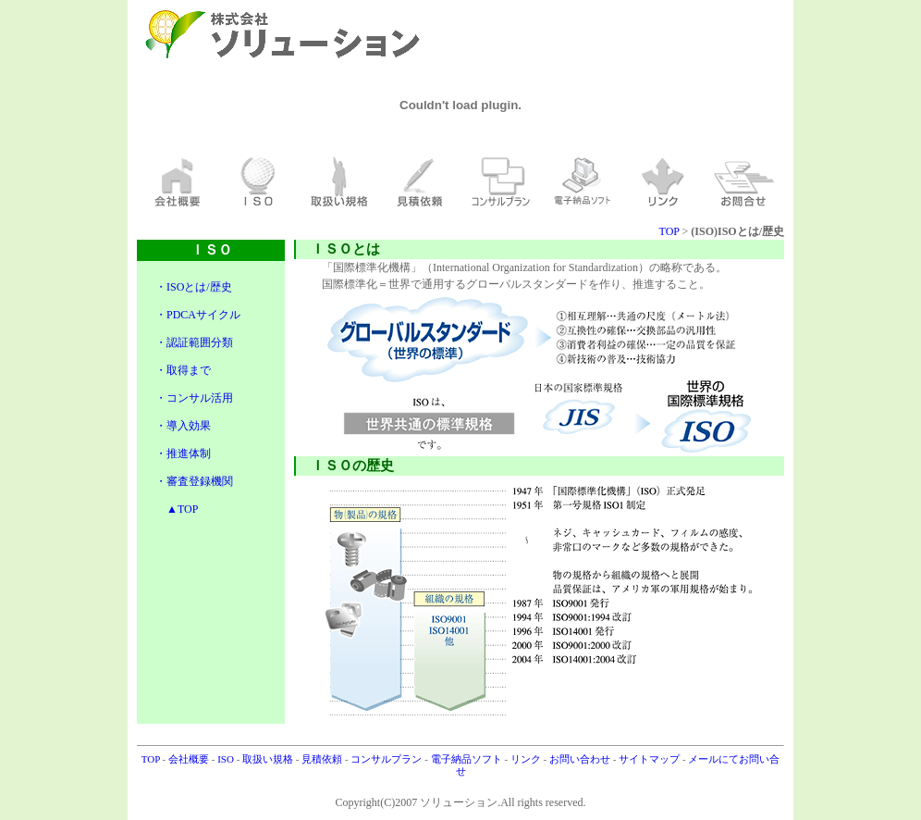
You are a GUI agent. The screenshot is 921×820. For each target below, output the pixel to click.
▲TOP (176, 509)
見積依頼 (323, 758)
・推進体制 (183, 453)
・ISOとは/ (182, 286)
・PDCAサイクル (197, 314)
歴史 (221, 286)
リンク (527, 758)
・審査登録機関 (194, 481)
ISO (226, 758)
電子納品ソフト (468, 758)
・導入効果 (183, 425)
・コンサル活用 (194, 397)
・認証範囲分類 (194, 342)
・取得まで (183, 370)
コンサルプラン (387, 758)
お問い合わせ (581, 758)
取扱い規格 (269, 758)
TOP (669, 231)
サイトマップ (650, 758)
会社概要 (190, 758)
